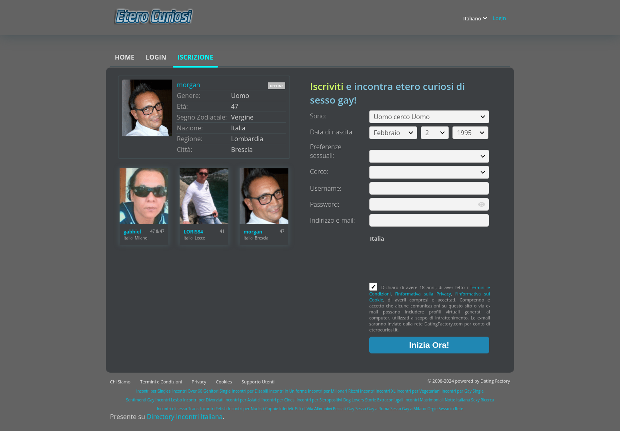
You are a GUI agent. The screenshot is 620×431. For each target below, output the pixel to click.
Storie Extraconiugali (384, 400)
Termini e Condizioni (161, 382)
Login (499, 18)
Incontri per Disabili (250, 391)
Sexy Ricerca (482, 400)
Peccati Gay (343, 408)
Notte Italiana (458, 400)
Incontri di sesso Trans (177, 408)
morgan (188, 84)
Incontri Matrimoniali (424, 400)
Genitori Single (217, 391)
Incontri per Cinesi (279, 400)
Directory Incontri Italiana (184, 416)
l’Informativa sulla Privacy (423, 294)
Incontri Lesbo (169, 400)
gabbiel (132, 231)
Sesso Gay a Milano (408, 408)
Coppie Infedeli (279, 408)
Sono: (318, 116)
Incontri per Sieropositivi (319, 400)
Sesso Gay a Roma (372, 408)
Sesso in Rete (451, 408)
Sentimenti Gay (140, 400)
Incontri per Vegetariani (419, 391)
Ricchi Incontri (361, 391)
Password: (324, 204)
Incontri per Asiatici (242, 400)
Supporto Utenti (258, 382)
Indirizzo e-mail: (332, 220)
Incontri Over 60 (187, 391)
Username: (326, 188)
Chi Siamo (120, 382)
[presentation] (430, 263)
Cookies (224, 382)
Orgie (432, 408)
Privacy (199, 382)
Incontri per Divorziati (203, 400)
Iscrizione (195, 57)
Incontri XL (386, 391)
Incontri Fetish (213, 408)
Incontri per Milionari (327, 391)
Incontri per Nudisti (246, 408)
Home (124, 57)
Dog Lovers (353, 400)
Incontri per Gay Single (463, 391)
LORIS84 (193, 231)
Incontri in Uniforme (288, 391)
